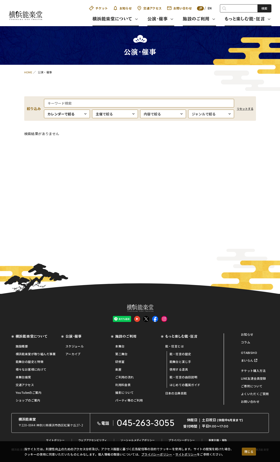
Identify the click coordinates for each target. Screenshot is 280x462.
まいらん (247, 360)
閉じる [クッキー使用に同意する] (248, 451)
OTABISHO (249, 352)
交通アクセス (149, 8)
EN (210, 8)
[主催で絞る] (115, 114)
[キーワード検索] (139, 103)
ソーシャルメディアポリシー (138, 440)
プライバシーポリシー (156, 454)
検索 (264, 8)
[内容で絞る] (163, 114)
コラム (245, 342)
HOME (28, 72)
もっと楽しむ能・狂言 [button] (245, 19)
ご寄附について (252, 386)
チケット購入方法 (253, 370)
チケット (98, 8)
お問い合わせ (179, 8)
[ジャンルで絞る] (211, 114)
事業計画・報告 (218, 440)
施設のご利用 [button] (196, 19)
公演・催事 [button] (157, 19)
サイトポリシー (186, 454)
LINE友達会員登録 (253, 378)
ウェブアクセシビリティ (92, 440)
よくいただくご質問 (255, 394)
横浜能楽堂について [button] (112, 19)
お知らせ (122, 8)
